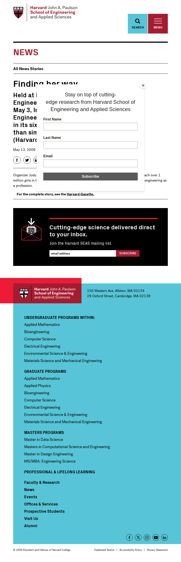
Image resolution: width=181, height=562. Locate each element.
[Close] (143, 85)
